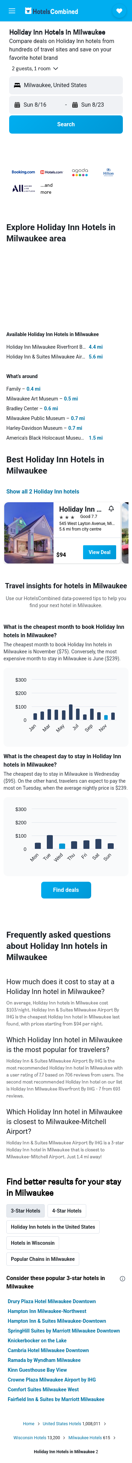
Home (28, 1423)
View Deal (100, 552)
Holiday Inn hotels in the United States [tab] (53, 1227)
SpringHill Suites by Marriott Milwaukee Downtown (64, 1331)
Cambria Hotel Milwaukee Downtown (48, 1350)
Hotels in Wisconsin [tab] (33, 1243)
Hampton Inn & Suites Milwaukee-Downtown (57, 1321)
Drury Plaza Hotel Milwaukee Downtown (52, 1301)
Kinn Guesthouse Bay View (37, 1370)
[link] (66, 890)
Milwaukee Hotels (85, 1437)
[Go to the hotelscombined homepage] (51, 10)
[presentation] (122, 1279)
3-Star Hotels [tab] (25, 1211)
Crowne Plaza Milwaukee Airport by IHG (52, 1380)
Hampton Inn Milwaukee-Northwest (47, 1311)
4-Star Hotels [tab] (66, 1211)
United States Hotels (62, 1423)
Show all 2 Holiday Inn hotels (42, 491)
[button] (12, 11)
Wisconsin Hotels (29, 1437)
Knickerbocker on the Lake (37, 1340)
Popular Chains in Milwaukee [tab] (43, 1259)
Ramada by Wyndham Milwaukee (44, 1360)
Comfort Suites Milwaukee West (43, 1389)
